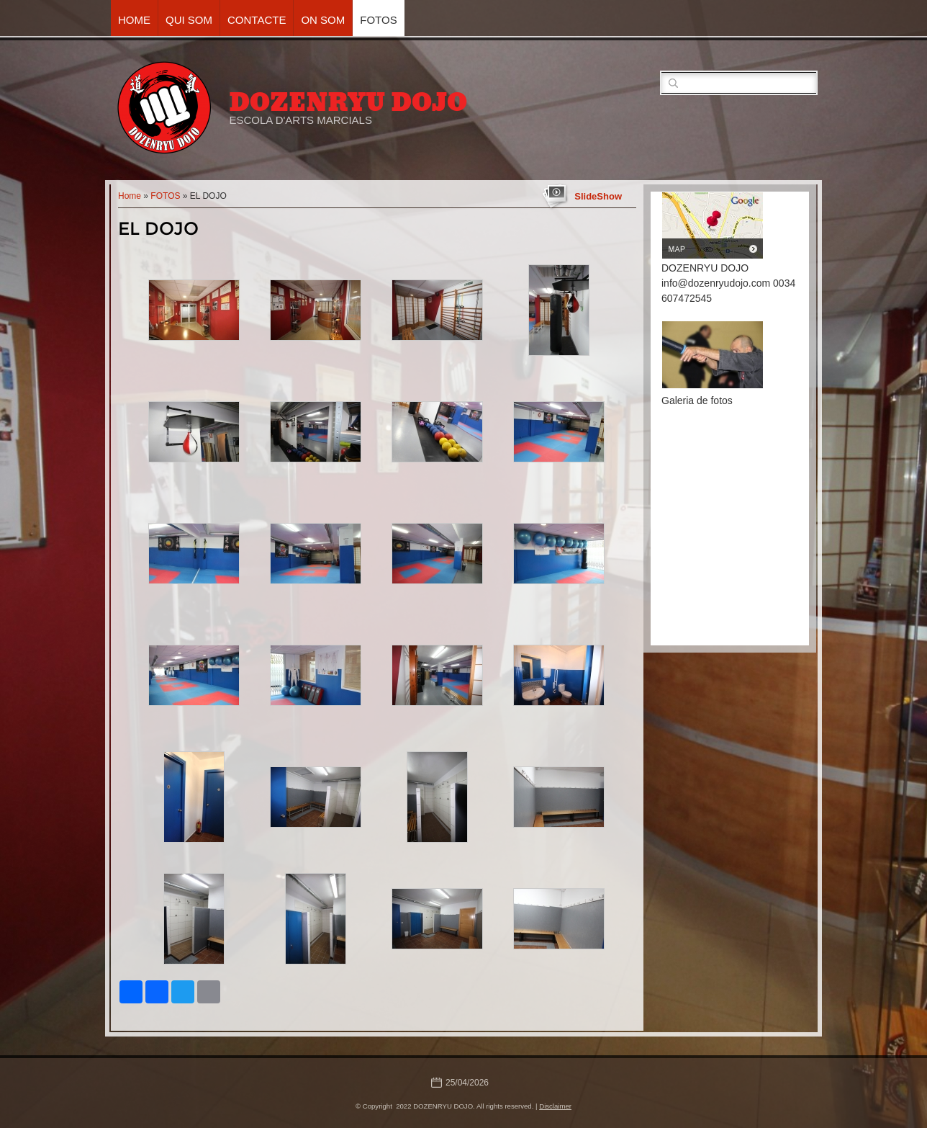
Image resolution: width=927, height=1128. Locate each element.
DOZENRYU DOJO (348, 102)
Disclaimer (555, 1106)
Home (134, 20)
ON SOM (323, 20)
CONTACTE (256, 20)
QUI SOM (189, 20)
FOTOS (378, 20)
